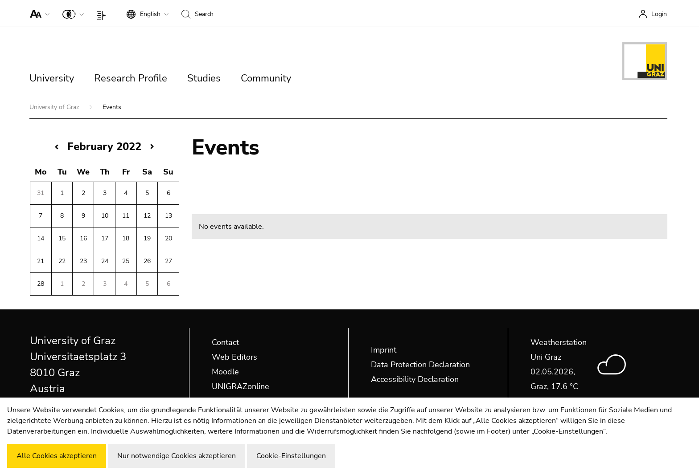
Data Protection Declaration (420, 364)
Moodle (225, 371)
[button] (37, 13)
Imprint (383, 350)
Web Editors (234, 357)
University (51, 78)
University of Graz (55, 107)
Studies (204, 78)
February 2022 (104, 146)
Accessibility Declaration (415, 379)
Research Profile (130, 78)
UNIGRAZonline (240, 386)
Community (266, 78)
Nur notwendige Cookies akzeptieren (176, 456)
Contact (225, 342)
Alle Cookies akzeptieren (56, 456)
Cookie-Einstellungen (291, 456)
